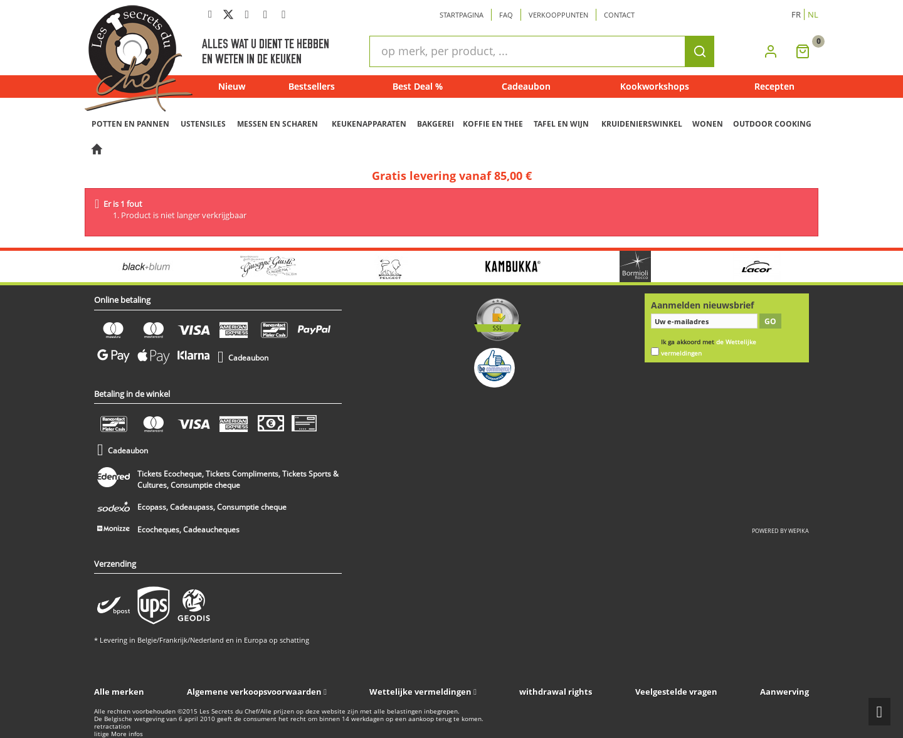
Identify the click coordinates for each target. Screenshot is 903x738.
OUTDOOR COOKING (772, 124)
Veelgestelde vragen (676, 691)
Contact (619, 14)
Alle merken (119, 691)
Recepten (774, 86)
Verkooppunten (558, 14)
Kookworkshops (654, 86)
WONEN (707, 124)
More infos (127, 734)
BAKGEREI (435, 124)
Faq (506, 14)
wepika (798, 531)
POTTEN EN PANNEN (130, 124)
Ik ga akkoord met (708, 347)
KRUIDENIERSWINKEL (641, 124)
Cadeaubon (526, 86)
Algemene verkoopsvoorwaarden (254, 691)
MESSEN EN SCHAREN (277, 124)
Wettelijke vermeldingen (420, 691)
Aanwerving (784, 691)
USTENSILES (203, 124)
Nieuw (231, 86)
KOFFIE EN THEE (493, 124)
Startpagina (461, 14)
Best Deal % (418, 86)
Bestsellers (311, 86)
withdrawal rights (555, 691)
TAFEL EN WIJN (561, 124)
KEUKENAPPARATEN (369, 124)
